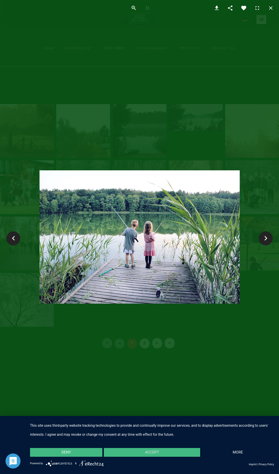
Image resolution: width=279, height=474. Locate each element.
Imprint (253, 464)
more (238, 452)
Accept (152, 452)
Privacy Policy (266, 464)
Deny (66, 452)
